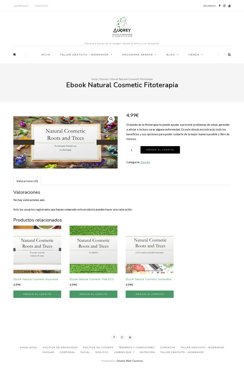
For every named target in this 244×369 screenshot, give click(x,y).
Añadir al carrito (160, 149)
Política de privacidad (60, 347)
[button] (111, 119)
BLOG (170, 54)
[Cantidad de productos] (133, 150)
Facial (85, 352)
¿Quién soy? (21, 5)
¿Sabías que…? (124, 352)
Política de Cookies (98, 347)
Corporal (67, 352)
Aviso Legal (29, 347)
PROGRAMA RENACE (137, 54)
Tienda (193, 54)
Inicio (46, 54)
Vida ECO (101, 352)
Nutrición (147, 352)
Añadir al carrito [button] (37, 294)
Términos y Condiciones (137, 347)
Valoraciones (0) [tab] (27, 181)
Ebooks (104, 79)
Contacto (41, 5)
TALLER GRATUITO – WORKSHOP (84, 54)
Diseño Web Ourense (130, 360)
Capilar (48, 352)
